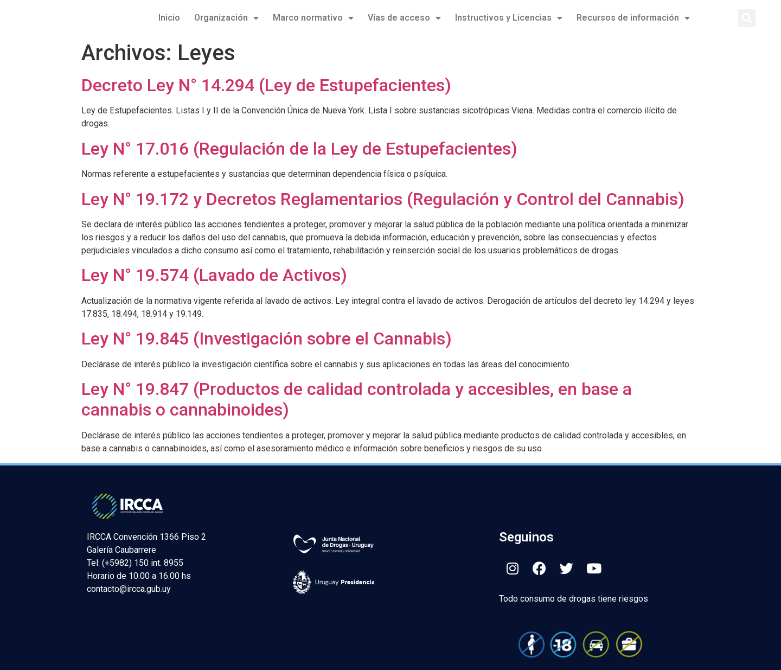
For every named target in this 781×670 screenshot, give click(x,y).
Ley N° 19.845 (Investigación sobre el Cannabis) (266, 338)
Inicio (169, 17)
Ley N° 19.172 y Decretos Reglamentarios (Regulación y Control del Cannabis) (382, 199)
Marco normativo (313, 18)
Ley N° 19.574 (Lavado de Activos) (214, 275)
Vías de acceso (404, 18)
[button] (747, 18)
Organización (226, 18)
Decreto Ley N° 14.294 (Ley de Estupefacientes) (266, 85)
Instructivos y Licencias (508, 18)
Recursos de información (633, 18)
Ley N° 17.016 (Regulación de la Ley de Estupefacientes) (299, 148)
